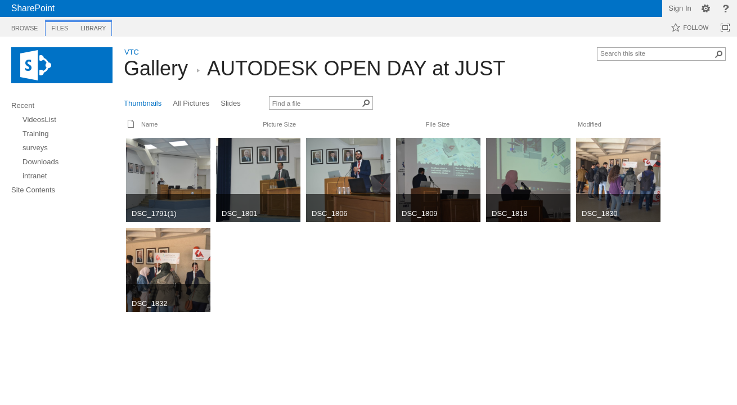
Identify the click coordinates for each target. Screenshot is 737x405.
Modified (589, 124)
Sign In (679, 8)
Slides (230, 103)
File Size (438, 124)
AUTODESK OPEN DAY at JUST (356, 68)
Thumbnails (142, 103)
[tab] (24, 26)
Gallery (156, 68)
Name (149, 124)
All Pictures (191, 103)
